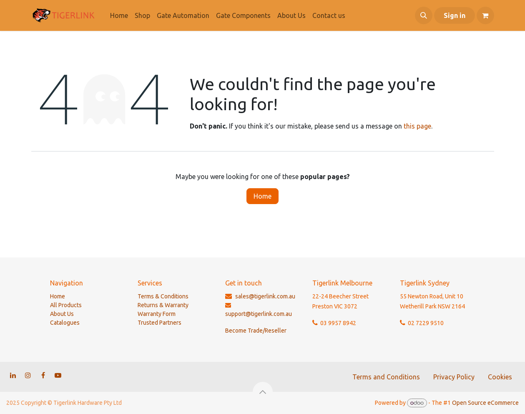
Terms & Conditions (163, 296)
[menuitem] (119, 15)
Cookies (500, 377)
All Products (66, 305)
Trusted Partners (159, 322)
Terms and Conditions (386, 377)
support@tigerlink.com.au (258, 313)
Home (262, 196)
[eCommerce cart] (485, 15)
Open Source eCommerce (485, 402)
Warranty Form (157, 313)
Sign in (454, 15)
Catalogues (65, 322)
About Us (62, 313)
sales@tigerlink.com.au (265, 296)
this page (417, 126)
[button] (423, 15)
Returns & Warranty (163, 305)
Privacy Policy (454, 377)
